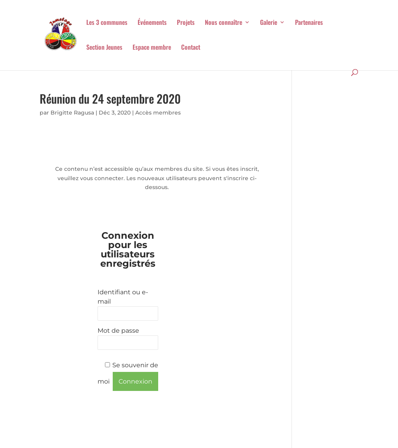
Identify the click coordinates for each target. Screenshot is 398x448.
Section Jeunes (104, 48)
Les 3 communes (106, 23)
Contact (190, 48)
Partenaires (309, 23)
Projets (186, 23)
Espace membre (152, 48)
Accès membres (158, 112)
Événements (152, 23)
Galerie (268, 23)
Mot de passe (118, 330)
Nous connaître (223, 23)
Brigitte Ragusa (72, 112)
